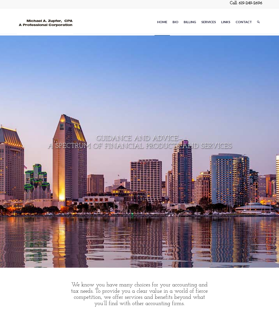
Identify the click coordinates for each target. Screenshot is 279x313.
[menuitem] (162, 21)
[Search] (258, 21)
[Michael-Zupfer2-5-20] (45, 21)
